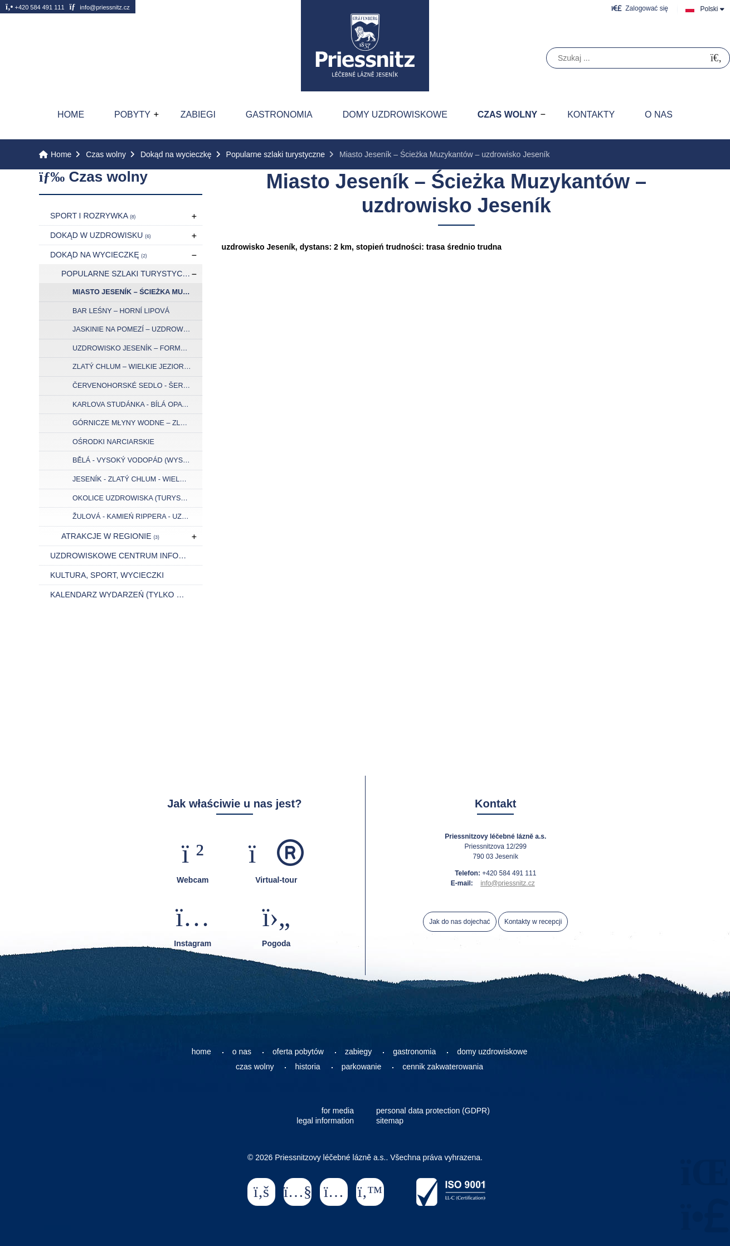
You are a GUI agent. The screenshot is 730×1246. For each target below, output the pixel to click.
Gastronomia (279, 114)
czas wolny (255, 1066)
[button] (639, 8)
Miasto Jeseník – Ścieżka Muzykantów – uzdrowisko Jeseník (137, 292)
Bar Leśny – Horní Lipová (120, 311)
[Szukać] (716, 58)
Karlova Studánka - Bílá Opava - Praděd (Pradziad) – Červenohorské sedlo (137, 404)
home (201, 1051)
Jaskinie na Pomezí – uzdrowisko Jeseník (137, 329)
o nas (241, 1051)
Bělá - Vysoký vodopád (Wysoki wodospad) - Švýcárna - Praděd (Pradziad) (137, 460)
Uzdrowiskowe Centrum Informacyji (126, 555)
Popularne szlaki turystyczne (275, 154)
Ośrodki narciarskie (113, 442)
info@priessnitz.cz (99, 7)
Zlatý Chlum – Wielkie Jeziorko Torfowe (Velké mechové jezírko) (137, 367)
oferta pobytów (298, 1051)
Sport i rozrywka (92, 215)
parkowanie (362, 1066)
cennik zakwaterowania (442, 1066)
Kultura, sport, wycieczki (107, 575)
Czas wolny (508, 114)
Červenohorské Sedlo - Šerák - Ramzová (137, 386)
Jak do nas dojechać (459, 922)
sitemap (389, 1120)
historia (307, 1066)
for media (338, 1110)
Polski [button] (709, 9)
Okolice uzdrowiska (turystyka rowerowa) (137, 498)
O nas (659, 114)
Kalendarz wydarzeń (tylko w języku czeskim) (126, 594)
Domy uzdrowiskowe (395, 114)
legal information (325, 1120)
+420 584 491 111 (35, 7)
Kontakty (591, 114)
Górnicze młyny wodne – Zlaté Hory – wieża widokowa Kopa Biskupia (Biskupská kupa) (137, 423)
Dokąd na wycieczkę (176, 154)
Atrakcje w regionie (110, 536)
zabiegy (358, 1051)
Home (365, 45)
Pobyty (132, 114)
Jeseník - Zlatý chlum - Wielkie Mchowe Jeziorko (137, 479)
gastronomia (414, 1051)
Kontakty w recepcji (533, 922)
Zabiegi (198, 114)
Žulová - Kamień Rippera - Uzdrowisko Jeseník (137, 516)
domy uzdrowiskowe (492, 1051)
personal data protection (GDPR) (433, 1110)
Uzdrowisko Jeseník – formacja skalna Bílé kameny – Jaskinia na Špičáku (137, 348)
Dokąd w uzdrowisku (100, 235)
